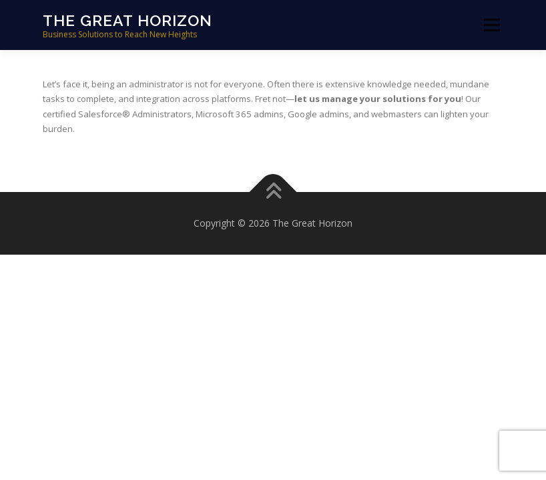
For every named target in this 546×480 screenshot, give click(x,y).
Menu (491, 25)
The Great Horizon (127, 20)
